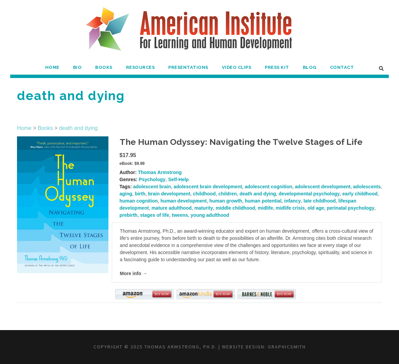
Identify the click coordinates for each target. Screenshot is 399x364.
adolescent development (322, 186)
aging (126, 193)
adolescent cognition (268, 186)
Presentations (188, 67)
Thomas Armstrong (160, 172)
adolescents (367, 186)
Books (103, 67)
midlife (265, 208)
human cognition (139, 201)
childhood (204, 193)
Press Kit (277, 67)
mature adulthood (172, 208)
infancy (292, 201)
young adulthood (210, 215)
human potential (263, 201)
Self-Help (178, 179)
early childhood (359, 193)
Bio (77, 67)
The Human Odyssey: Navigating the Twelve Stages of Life (241, 142)
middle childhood (235, 208)
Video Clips (236, 67)
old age (316, 208)
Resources (140, 67)
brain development (169, 193)
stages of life (154, 215)
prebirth (129, 215)
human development (183, 201)
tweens (180, 215)
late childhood (319, 201)
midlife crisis (290, 208)
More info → (134, 273)
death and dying (78, 128)
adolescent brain (152, 186)
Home (52, 67)
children (227, 193)
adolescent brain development (208, 186)
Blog (309, 67)
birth (140, 193)
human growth (225, 201)
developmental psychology (309, 193)
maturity (203, 208)
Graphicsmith (287, 347)
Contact (342, 67)
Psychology (152, 179)
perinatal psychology (350, 208)
